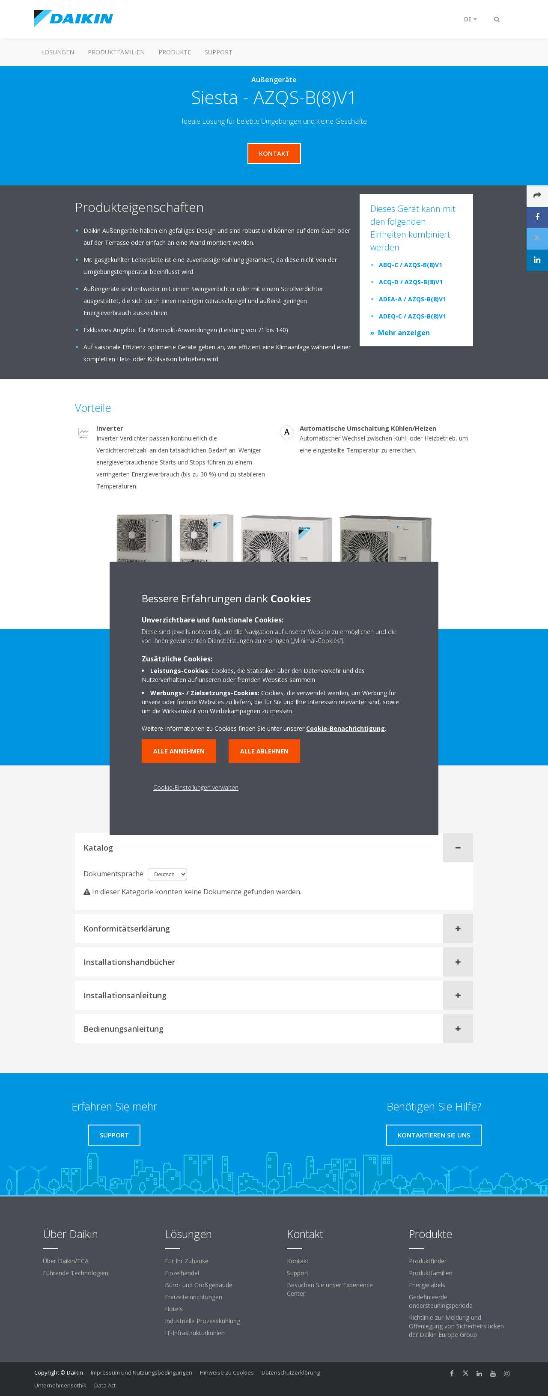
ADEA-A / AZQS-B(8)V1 (412, 299)
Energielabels (427, 1285)
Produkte (174, 52)
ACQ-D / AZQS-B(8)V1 (411, 282)
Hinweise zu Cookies (227, 1372)
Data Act (105, 1385)
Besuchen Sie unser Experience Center (330, 1289)
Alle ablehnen (264, 751)
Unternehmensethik (60, 1385)
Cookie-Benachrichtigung (345, 728)
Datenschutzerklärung (291, 1372)
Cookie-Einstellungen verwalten (195, 787)
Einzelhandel (182, 1273)
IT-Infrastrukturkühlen (195, 1333)
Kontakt (298, 1261)
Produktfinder (428, 1261)
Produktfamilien (116, 52)
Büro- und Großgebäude (198, 1285)
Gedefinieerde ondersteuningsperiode (441, 1301)
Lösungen (57, 52)
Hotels (174, 1309)
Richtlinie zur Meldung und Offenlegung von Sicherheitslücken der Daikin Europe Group (456, 1326)
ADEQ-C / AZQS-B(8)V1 (412, 316)
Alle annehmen (179, 751)
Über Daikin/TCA (66, 1261)
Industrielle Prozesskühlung (202, 1321)
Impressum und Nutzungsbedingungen (141, 1372)
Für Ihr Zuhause (186, 1261)
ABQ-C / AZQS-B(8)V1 (410, 265)
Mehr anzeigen (404, 332)
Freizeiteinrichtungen (193, 1297)
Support (218, 52)
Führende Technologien (75, 1273)
